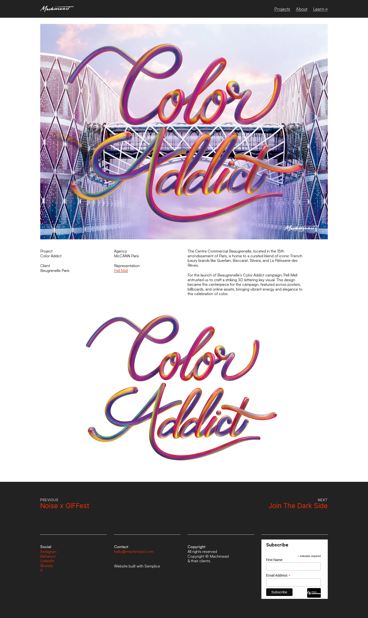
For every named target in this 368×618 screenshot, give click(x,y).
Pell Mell (121, 270)
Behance (48, 556)
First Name (274, 560)
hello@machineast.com (134, 551)
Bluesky (46, 565)
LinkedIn (47, 560)
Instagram (48, 551)
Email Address (278, 575)
